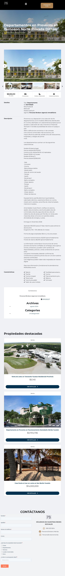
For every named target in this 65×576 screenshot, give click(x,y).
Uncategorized (34, 313)
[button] (26, 4)
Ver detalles (32, 386)
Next (60, 66)
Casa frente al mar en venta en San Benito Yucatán (32, 483)
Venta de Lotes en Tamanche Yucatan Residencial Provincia (32, 376)
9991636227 (46, 299)
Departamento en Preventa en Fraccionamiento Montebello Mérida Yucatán (32, 430)
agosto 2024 (34, 306)
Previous (5, 66)
